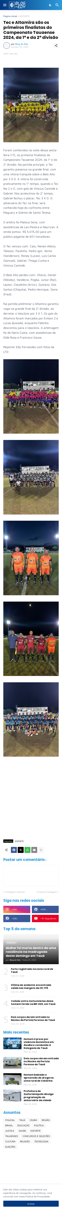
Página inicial (10, 16)
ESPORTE (25, 16)
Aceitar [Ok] (31, 1203)
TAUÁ (22, 1120)
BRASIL (9, 1125)
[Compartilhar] (56, 45)
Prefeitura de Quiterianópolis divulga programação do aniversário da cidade (38, 1096)
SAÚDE (22, 1130)
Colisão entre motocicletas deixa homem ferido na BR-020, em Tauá (33, 1003)
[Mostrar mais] (41, 850)
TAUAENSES (11, 1136)
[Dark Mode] (50, 5)
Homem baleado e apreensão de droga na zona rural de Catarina (39, 1077)
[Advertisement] (31, 803)
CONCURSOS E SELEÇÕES (36, 1136)
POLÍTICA (39, 1125)
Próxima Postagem (47, 891)
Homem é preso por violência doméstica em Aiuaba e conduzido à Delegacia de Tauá (39, 1044)
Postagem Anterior (15, 891)
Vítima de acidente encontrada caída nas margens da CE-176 (31, 987)
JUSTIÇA (9, 1130)
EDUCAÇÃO (23, 1125)
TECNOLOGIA (41, 1141)
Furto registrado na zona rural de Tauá (32, 970)
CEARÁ (33, 1120)
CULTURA (10, 1141)
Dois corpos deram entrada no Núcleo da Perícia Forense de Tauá (33, 1019)
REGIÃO (46, 1120)
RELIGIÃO (25, 1141)
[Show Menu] (4, 5)
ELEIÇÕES (10, 1146)
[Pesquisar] (57, 5)
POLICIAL (10, 1120)
